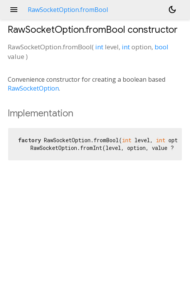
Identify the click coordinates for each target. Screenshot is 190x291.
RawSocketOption (33, 88)
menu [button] (13, 9)
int (99, 46)
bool (161, 46)
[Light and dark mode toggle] (172, 9)
